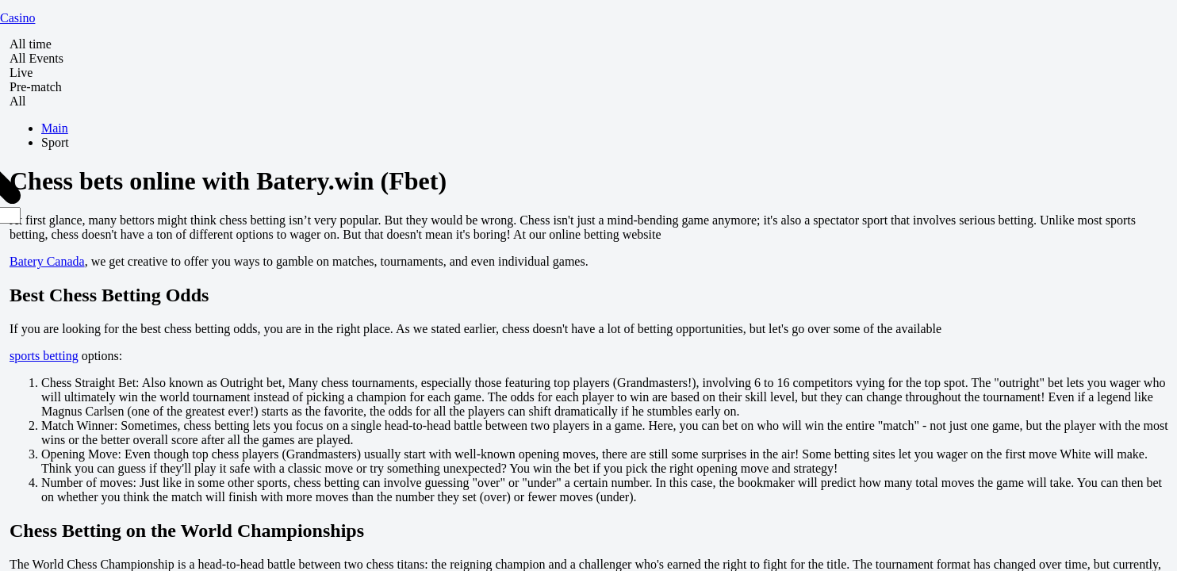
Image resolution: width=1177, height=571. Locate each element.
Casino (17, 18)
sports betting (44, 355)
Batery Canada (47, 261)
